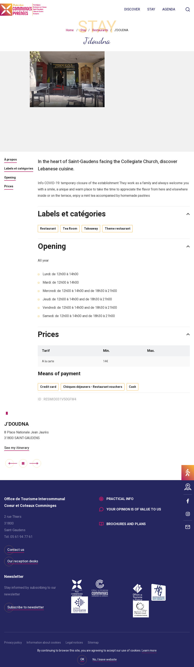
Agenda (168, 9)
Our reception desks (22, 564)
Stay (151, 9)
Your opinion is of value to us (133, 513)
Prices (8, 187)
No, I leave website (105, 660)
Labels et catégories (18, 169)
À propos (10, 160)
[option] (97, 101)
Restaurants (100, 30)
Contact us (15, 553)
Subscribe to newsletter (25, 610)
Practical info (120, 502)
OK (82, 659)
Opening (10, 178)
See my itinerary (16, 451)
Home (70, 30)
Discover (132, 9)
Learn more (149, 650)
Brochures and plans (126, 528)
